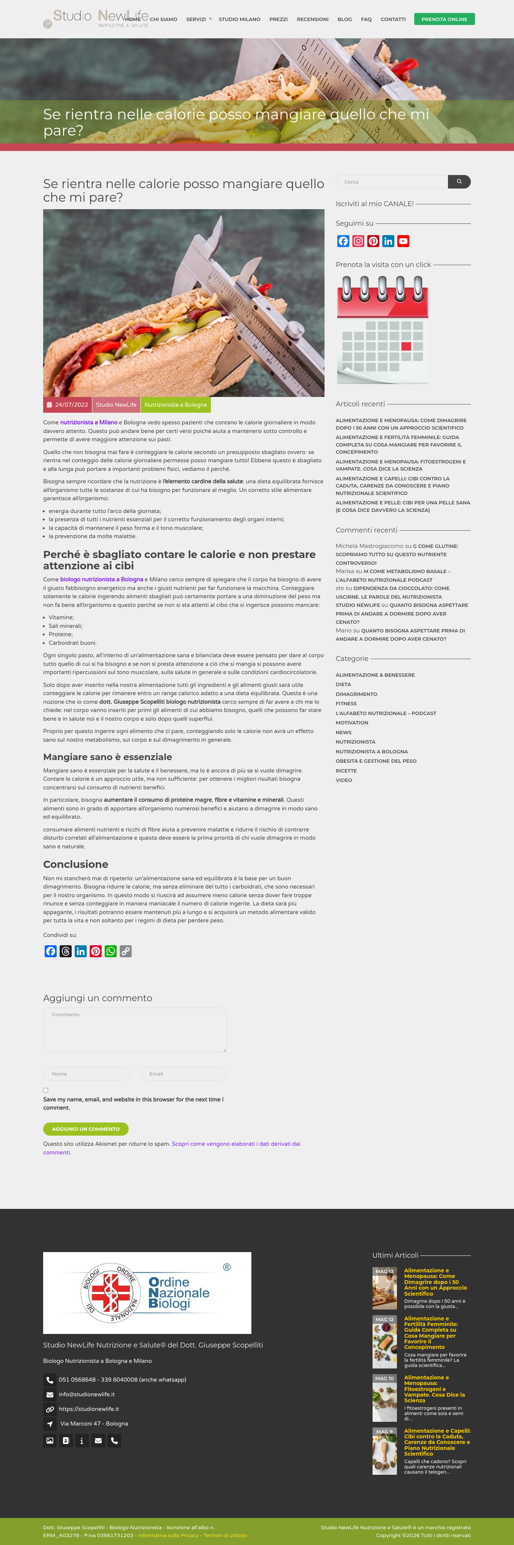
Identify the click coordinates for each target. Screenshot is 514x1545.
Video (344, 780)
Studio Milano (239, 19)
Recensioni (313, 19)
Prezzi (278, 19)
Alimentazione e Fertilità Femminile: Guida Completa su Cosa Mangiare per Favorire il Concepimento (399, 444)
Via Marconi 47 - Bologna (94, 1423)
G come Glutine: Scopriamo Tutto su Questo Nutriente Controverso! (397, 554)
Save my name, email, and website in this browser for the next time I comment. (133, 1104)
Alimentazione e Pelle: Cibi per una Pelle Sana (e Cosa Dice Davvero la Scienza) (403, 506)
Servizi (196, 19)
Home (133, 19)
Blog (345, 19)
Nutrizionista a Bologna (372, 751)
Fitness (346, 703)
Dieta (343, 684)
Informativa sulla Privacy (168, 1535)
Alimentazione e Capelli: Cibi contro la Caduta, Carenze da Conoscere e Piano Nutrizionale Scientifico (393, 485)
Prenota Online (444, 19)
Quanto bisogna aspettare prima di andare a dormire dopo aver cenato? (402, 613)
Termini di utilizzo (225, 1535)
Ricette (346, 771)
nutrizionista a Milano (88, 422)
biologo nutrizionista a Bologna (101, 579)
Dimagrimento (356, 694)
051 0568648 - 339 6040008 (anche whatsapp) (122, 1379)
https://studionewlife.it (89, 1409)
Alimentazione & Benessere (375, 675)
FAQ (366, 19)
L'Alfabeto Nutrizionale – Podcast (386, 713)
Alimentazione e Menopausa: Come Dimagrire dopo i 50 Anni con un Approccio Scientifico (401, 424)
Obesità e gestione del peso (376, 761)
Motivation (352, 723)
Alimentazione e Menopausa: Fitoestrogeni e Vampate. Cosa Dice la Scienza (401, 465)
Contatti (393, 19)
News (344, 732)
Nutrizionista (356, 742)
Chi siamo (163, 19)
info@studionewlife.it (87, 1394)
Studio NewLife (358, 605)
